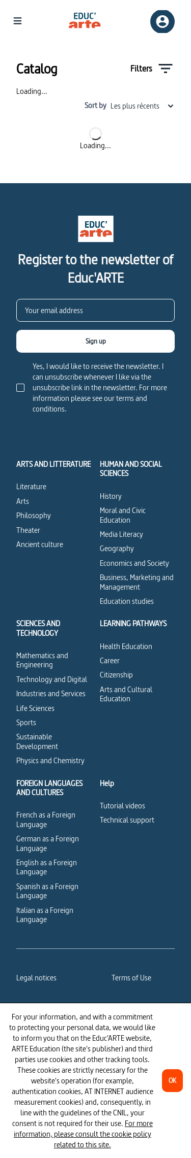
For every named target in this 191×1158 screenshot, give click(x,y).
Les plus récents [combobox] (143, 105)
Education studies (127, 601)
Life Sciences (35, 708)
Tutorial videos (122, 805)
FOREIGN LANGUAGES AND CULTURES (49, 788)
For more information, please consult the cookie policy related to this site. (83, 1134)
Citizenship (116, 674)
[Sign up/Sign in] (162, 21)
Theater (28, 530)
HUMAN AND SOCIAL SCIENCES (131, 469)
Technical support (127, 819)
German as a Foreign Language (47, 843)
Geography (117, 548)
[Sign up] (95, 341)
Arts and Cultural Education (126, 694)
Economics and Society (134, 563)
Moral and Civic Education (123, 515)
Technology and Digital (51, 679)
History (111, 496)
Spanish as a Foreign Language (47, 891)
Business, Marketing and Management (137, 582)
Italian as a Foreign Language (44, 915)
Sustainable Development (37, 741)
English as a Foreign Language (46, 867)
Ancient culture (39, 544)
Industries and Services (51, 693)
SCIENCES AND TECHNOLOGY (38, 628)
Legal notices (36, 977)
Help (107, 783)
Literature (31, 486)
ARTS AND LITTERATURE (53, 464)
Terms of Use (131, 977)
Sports (26, 722)
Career (110, 660)
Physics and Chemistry (50, 760)
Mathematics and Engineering (42, 660)
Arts (22, 501)
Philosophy (33, 515)
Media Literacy (121, 534)
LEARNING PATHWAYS (133, 623)
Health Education (126, 646)
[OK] (172, 1080)
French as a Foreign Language (45, 819)
